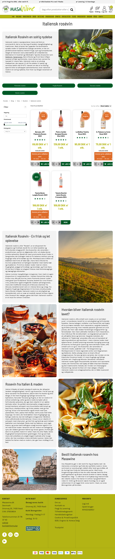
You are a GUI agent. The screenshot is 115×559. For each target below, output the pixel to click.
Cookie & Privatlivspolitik (66, 517)
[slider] (4, 125)
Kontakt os (60, 505)
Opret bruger (87, 507)
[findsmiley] (36, 528)
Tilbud (74, 16)
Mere (66, 222)
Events (101, 16)
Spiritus (57, 16)
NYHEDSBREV (88, 510)
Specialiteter (66, 16)
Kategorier (7, 128)
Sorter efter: (101, 106)
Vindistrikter (27, 16)
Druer (34, 16)
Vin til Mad (41, 16)
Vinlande (18, 16)
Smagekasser (49, 16)
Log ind (85, 503)
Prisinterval (7, 119)
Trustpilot (59, 527)
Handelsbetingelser (63, 514)
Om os (58, 502)
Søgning (6, 112)
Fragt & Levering (62, 508)
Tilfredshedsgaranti (64, 511)
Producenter (81, 16)
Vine (13, 16)
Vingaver (89, 16)
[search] (72, 9)
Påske (95, 16)
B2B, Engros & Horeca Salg (67, 520)
